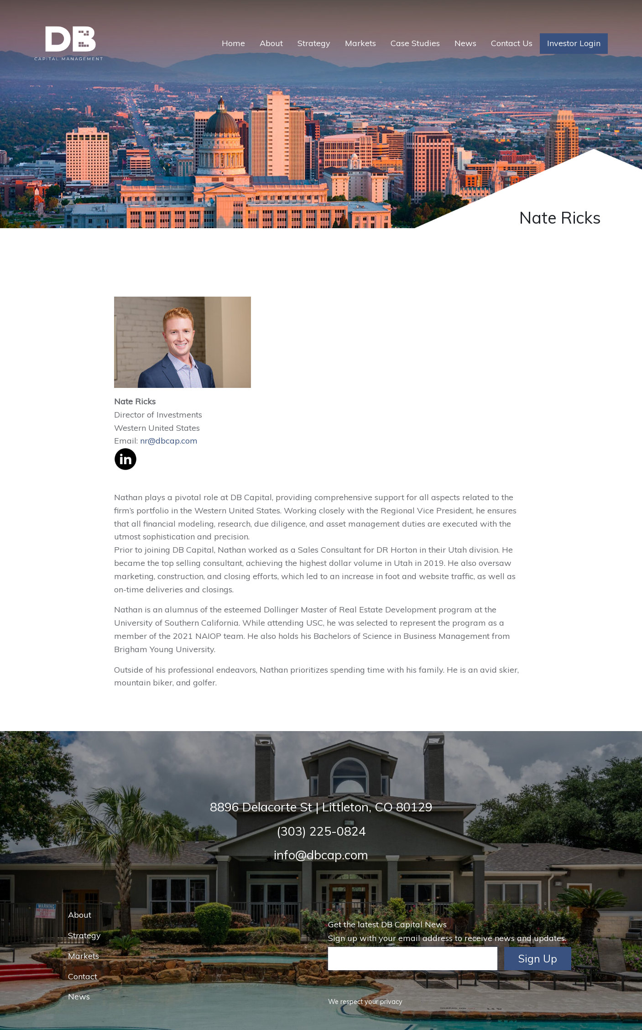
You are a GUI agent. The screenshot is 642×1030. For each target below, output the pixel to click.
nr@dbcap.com (169, 440)
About (271, 43)
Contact (82, 976)
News (465, 43)
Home (233, 43)
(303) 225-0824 (321, 831)
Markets (360, 43)
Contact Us (511, 43)
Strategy (314, 43)
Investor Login (573, 43)
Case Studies (415, 43)
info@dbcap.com (321, 854)
